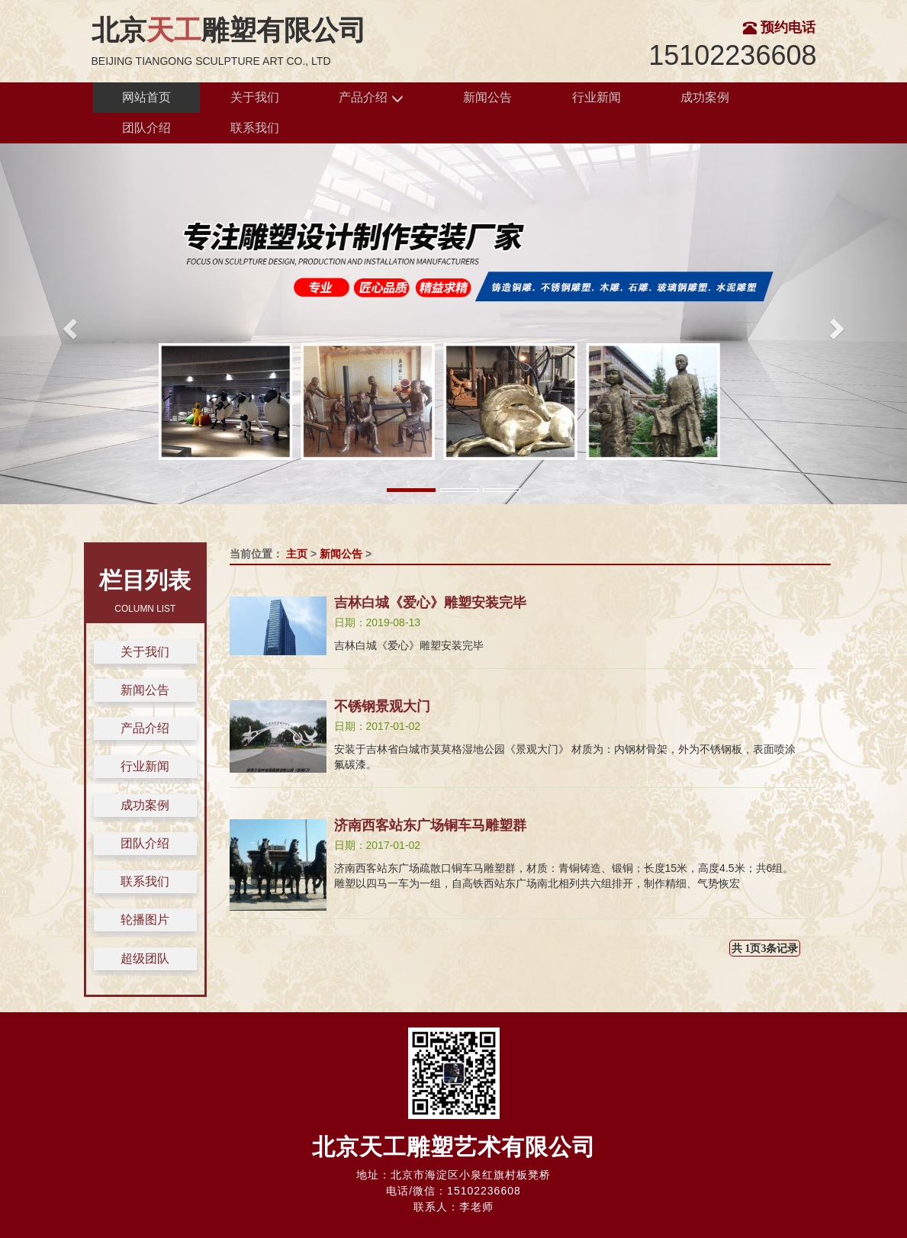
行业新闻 (596, 97)
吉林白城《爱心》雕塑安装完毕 (430, 602)
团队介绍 (146, 127)
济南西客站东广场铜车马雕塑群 (430, 825)
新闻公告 (487, 97)
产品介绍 (371, 98)
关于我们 (254, 97)
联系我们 (254, 127)
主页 (296, 554)
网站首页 (146, 97)
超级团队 (145, 958)
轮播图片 (145, 919)
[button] (68, 323)
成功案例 (704, 97)
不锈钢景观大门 (382, 706)
